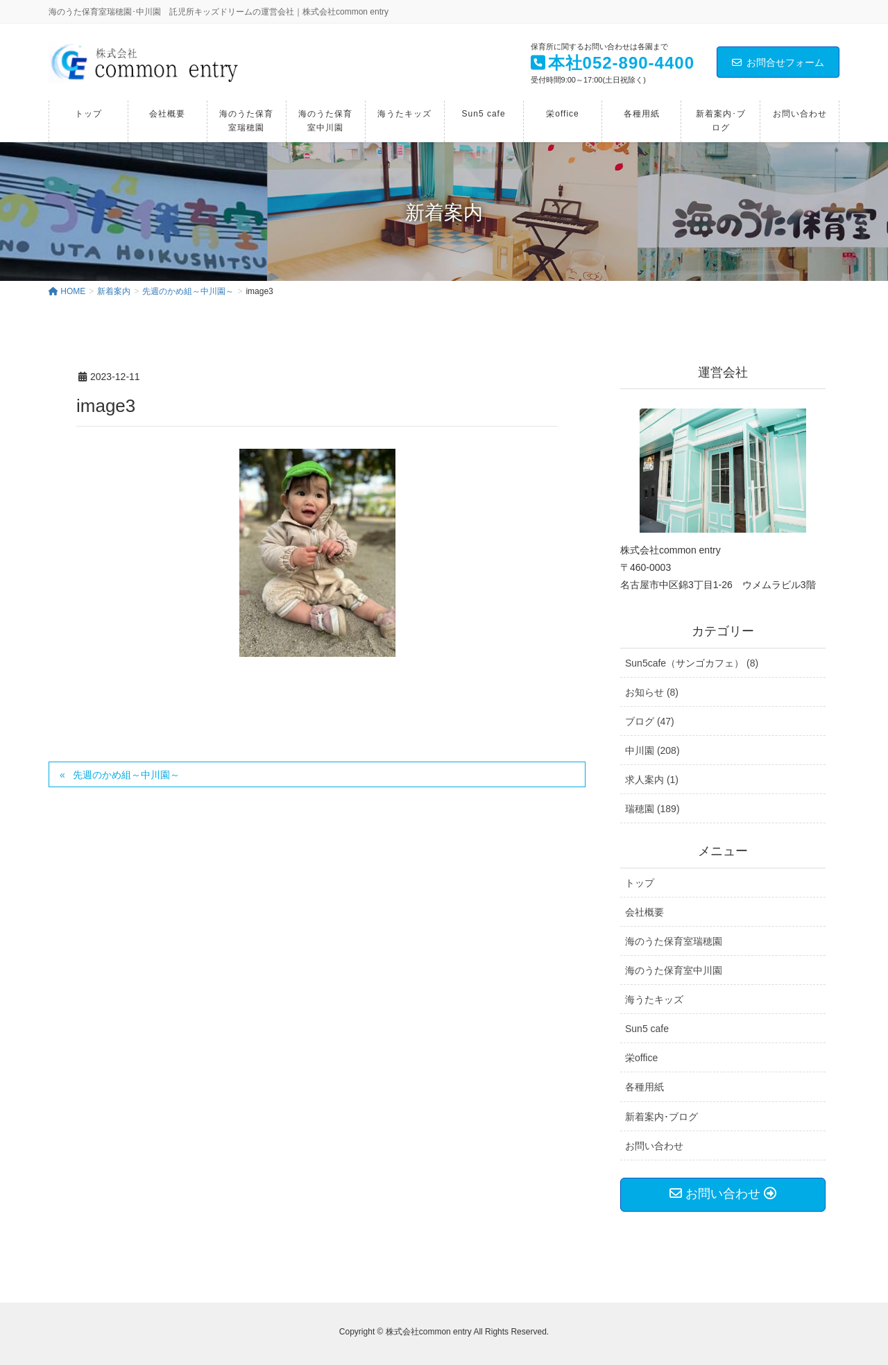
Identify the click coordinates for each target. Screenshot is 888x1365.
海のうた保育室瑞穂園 (673, 941)
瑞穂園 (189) (652, 808)
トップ (639, 882)
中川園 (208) (652, 750)
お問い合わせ (654, 1145)
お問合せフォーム (778, 62)
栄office (641, 1057)
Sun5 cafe (647, 1028)
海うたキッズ (654, 999)
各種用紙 (644, 1086)
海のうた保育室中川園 (673, 970)
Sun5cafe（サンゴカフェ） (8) (691, 663)
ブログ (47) (649, 721)
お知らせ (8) (651, 692)
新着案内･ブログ (661, 1116)
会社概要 (644, 912)
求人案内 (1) (651, 779)
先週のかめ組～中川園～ (126, 774)
